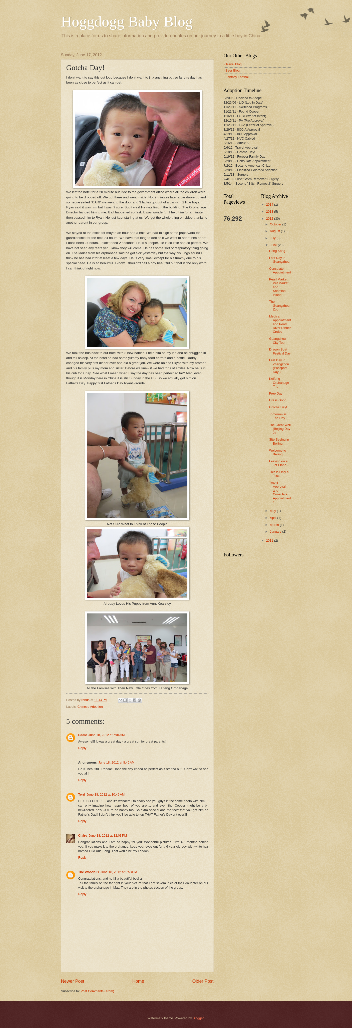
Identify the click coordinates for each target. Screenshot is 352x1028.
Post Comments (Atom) (97, 991)
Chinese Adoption (90, 707)
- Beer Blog (232, 70)
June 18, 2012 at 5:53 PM (119, 872)
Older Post (202, 981)
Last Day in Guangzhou (279, 259)
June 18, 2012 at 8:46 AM (116, 762)
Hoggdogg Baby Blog (127, 21)
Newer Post (72, 981)
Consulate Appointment (280, 270)
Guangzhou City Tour (277, 340)
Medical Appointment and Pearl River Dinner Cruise (280, 324)
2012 (270, 218)
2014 (270, 204)
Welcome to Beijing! (277, 452)
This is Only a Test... (279, 474)
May (273, 511)
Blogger (198, 1018)
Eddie (82, 735)
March (275, 525)
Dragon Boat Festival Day (280, 351)
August (275, 231)
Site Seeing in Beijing (279, 441)
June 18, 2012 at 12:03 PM (108, 835)
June (274, 245)
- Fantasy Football (236, 77)
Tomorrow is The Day (277, 416)
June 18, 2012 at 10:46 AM (106, 794)
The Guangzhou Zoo (279, 305)
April (273, 518)
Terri (81, 794)
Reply (82, 748)
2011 (270, 540)
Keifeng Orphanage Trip (279, 382)
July (273, 238)
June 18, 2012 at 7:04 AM (107, 735)
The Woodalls (88, 872)
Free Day (275, 393)
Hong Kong (277, 251)
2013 (270, 211)
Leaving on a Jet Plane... (279, 463)
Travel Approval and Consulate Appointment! (280, 492)
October (276, 224)
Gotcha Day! (278, 407)
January (276, 531)
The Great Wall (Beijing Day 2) (280, 429)
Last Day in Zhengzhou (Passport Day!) (279, 366)
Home (138, 981)
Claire (82, 835)
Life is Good (277, 400)
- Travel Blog (233, 64)
